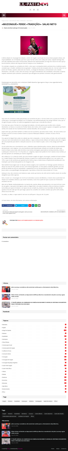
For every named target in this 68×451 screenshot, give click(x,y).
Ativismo (34, 333)
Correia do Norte (34, 354)
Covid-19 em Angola (34, 365)
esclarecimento (34, 389)
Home (52, 448)
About (57, 448)
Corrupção (34, 357)
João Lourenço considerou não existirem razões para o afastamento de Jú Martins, (35, 287)
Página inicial (5, 20)
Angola (34, 327)
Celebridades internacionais (9, 416)
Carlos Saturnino (48, 413)
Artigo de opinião (34, 330)
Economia (34, 380)
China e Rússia (34, 342)
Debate (34, 374)
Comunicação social (34, 345)
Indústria (31, 401)
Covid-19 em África (34, 368)
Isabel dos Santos (48, 401)
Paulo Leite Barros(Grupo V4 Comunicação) (15, 28)
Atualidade (34, 336)
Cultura (34, 371)
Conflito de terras (34, 351)
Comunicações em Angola (34, 348)
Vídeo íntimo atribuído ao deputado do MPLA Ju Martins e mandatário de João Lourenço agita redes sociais (38, 295)
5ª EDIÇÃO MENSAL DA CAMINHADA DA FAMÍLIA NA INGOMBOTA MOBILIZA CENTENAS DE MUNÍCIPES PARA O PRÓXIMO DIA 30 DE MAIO (38, 303)
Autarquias (34, 339)
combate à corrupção (23, 416)
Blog (8, 448)
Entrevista (34, 383)
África (34, 392)
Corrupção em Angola (34, 359)
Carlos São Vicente (58, 413)
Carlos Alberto (38, 413)
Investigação (39, 401)
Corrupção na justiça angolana (34, 362)
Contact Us (63, 448)
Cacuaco (31, 413)
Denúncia (34, 377)
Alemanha (34, 324)
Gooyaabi (20, 448)
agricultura (34, 386)
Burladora (24, 413)
